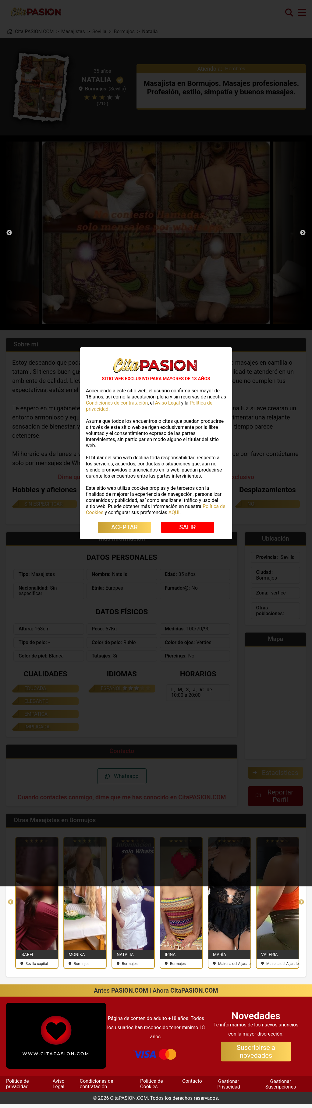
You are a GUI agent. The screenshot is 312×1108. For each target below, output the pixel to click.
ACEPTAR (124, 527)
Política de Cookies (151, 1087)
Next (303, 233)
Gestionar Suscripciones (280, 1087)
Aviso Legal (59, 1087)
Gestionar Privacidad (228, 1087)
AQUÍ (173, 512)
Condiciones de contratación (96, 1087)
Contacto (192, 1085)
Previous (9, 233)
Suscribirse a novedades (256, 1055)
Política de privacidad (17, 1087)
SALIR (187, 527)
